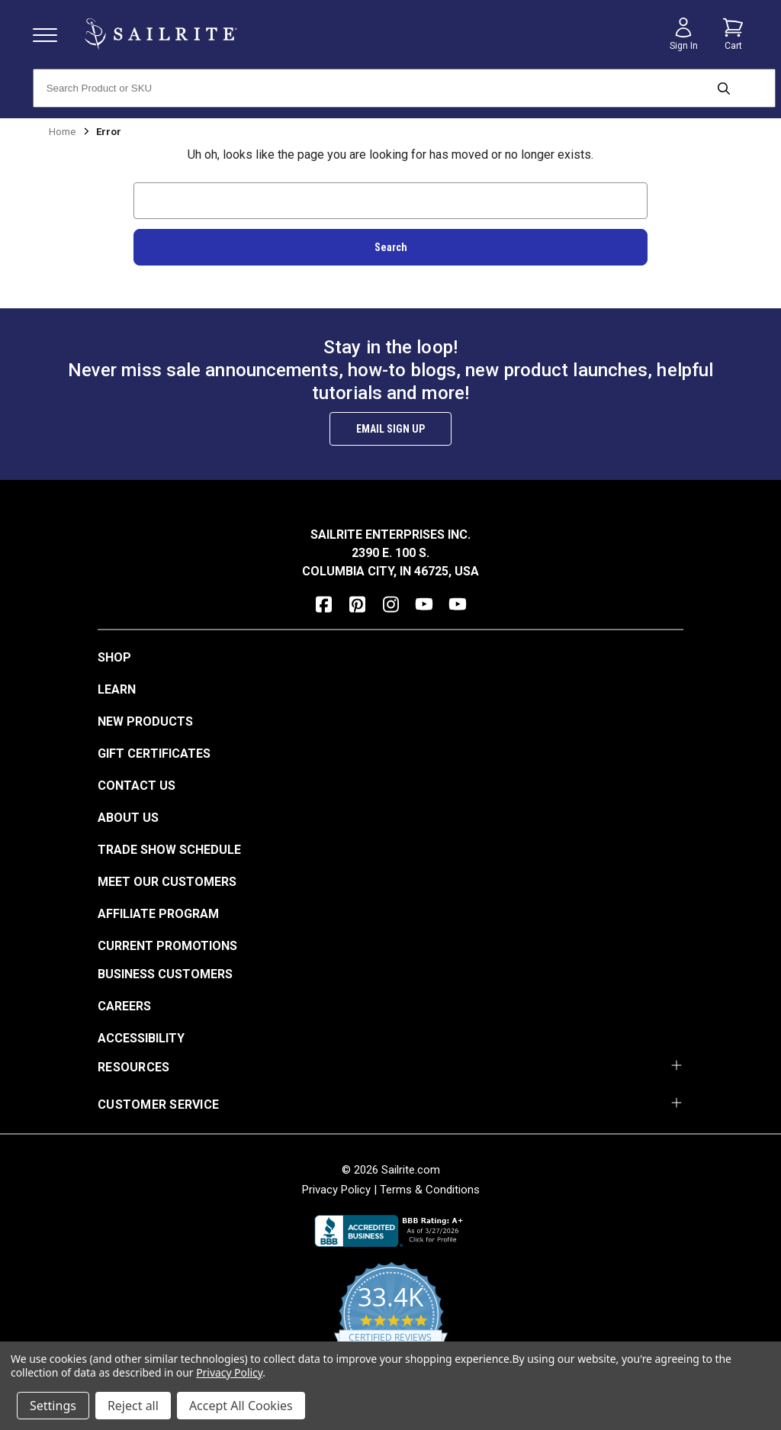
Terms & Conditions (430, 1189)
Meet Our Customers (167, 881)
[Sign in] (683, 34)
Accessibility (141, 1038)
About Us (128, 817)
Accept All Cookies (241, 1405)
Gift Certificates (154, 753)
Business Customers (165, 974)
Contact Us (136, 785)
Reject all (133, 1405)
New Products (145, 721)
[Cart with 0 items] (733, 34)
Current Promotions (167, 946)
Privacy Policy (336, 1189)
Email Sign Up (390, 429)
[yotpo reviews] (390, 1323)
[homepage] (161, 34)
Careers (124, 1006)
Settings (53, 1405)
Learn (117, 689)
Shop (114, 657)
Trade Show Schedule (169, 849)
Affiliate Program (158, 914)
